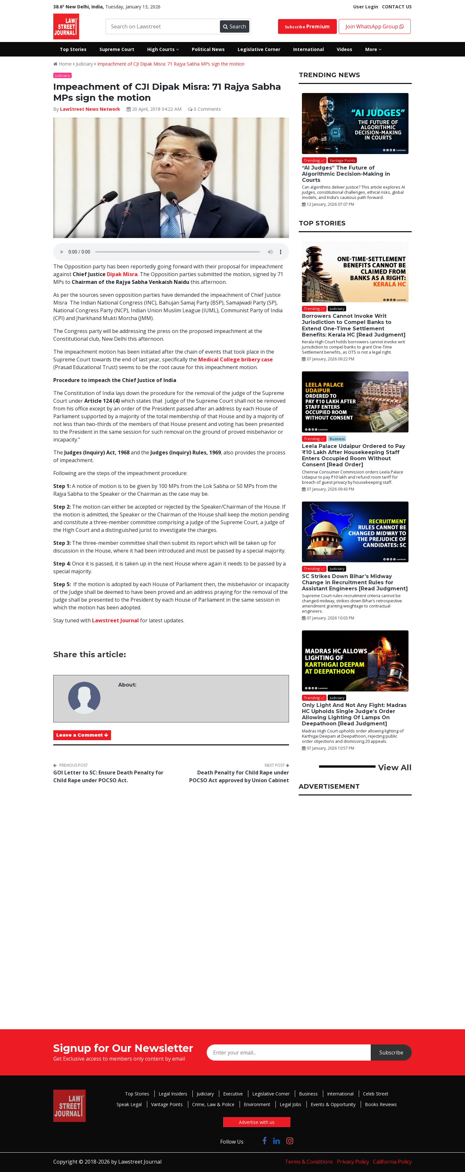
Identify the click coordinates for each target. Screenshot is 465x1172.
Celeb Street (375, 1094)
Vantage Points (167, 1104)
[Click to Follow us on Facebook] (264, 1140)
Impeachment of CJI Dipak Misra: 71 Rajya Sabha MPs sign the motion (170, 64)
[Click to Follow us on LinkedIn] (276, 1140)
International (340, 1094)
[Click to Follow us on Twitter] (253, 1140)
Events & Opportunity (333, 1104)
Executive (233, 1094)
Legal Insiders (173, 1094)
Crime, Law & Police (213, 1104)
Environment (257, 1104)
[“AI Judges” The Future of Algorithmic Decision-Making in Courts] (355, 123)
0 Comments (204, 109)
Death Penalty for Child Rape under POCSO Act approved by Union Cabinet (239, 776)
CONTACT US (397, 7)
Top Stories (137, 1094)
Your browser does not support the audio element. (171, 252)
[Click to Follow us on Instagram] (289, 1140)
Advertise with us (256, 1122)
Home (62, 64)
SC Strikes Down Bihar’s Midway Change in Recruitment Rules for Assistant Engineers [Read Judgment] (355, 582)
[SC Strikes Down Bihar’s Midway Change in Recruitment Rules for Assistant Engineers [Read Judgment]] (355, 532)
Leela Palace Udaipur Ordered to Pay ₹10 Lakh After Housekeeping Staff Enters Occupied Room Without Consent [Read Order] (353, 455)
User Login (365, 7)
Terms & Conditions (309, 1161)
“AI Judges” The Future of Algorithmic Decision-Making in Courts (346, 174)
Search (234, 26)
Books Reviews (381, 1104)
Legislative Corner (271, 1094)
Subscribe (307, 26)
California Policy (392, 1161)
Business (308, 1094)
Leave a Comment (82, 735)
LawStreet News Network (90, 109)
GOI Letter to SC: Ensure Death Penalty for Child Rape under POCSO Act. (108, 776)
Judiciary (84, 64)
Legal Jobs (290, 1104)
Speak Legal (129, 1104)
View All (395, 767)
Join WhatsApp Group (375, 26)
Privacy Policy (353, 1161)
